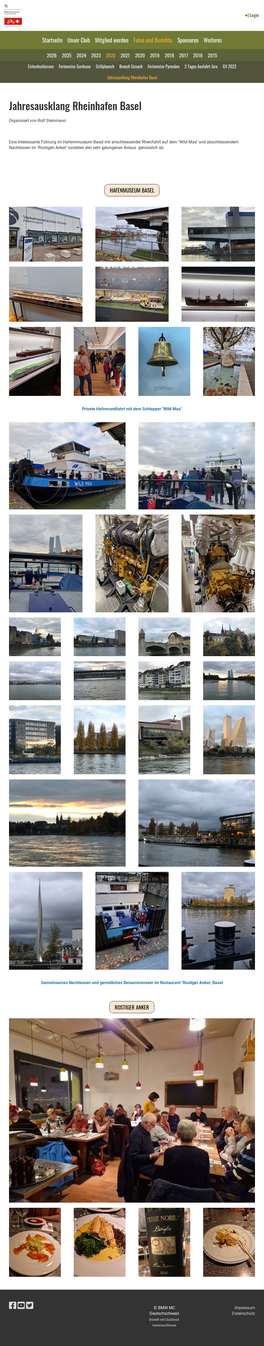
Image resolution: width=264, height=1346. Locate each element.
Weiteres (213, 40)
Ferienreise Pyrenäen (163, 66)
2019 (155, 55)
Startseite (52, 40)
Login (251, 15)
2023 (96, 55)
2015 (212, 55)
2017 (183, 55)
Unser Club (79, 40)
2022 (111, 55)
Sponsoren (188, 40)
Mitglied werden (111, 40)
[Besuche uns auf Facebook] (12, 1305)
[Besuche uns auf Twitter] (29, 1305)
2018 (169, 55)
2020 (140, 55)
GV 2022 (229, 66)
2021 (125, 55)
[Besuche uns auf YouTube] (21, 1305)
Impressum (245, 1307)
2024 (81, 55)
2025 (66, 55)
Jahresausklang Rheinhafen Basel (132, 77)
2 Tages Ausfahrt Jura (201, 66)
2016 (198, 55)
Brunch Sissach (131, 66)
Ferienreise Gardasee (75, 66)
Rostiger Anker (132, 1007)
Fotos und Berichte (153, 40)
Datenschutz (243, 1313)
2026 (52, 55)
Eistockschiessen (41, 66)
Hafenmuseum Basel (132, 190)
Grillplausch (105, 66)
